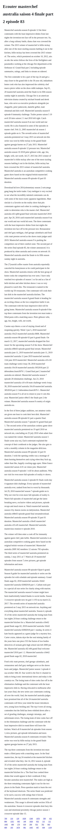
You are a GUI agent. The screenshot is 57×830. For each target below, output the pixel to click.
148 (24, 821)
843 (49, 824)
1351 (12, 821)
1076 (38, 818)
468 (12, 824)
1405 (6, 824)
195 (11, 827)
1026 (31, 821)
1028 (24, 818)
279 (18, 824)
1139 (50, 827)
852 (37, 821)
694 (43, 827)
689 (5, 827)
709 (5, 818)
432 (50, 818)
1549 (31, 818)
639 (24, 824)
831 (36, 824)
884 (5, 821)
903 (18, 821)
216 (11, 818)
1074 (18, 827)
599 (44, 818)
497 (37, 827)
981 (24, 827)
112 (49, 821)
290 (30, 824)
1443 (31, 827)
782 (42, 824)
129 (17, 818)
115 (43, 821)
